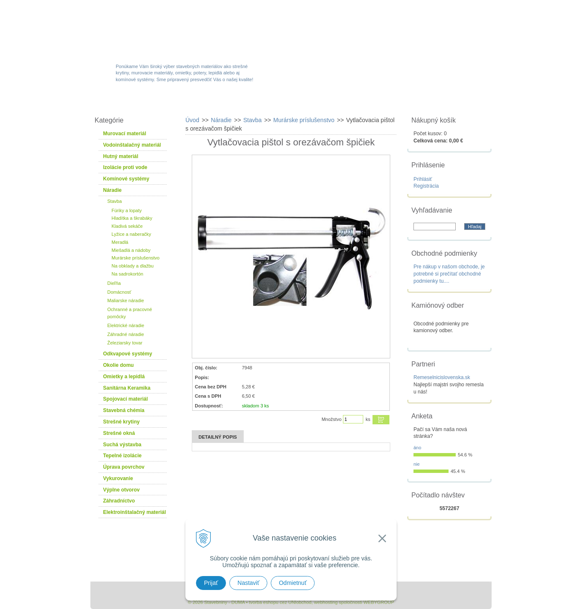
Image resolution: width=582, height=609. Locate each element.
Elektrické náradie (125, 325)
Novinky (288, 102)
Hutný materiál (120, 156)
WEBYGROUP (378, 602)
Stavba (114, 201)
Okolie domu (118, 365)
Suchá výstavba (122, 445)
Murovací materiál (124, 134)
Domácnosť (119, 292)
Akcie (239, 102)
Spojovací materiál (125, 399)
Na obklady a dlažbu (133, 265)
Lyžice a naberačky (131, 234)
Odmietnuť (293, 582)
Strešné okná (119, 433)
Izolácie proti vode (125, 167)
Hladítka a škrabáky (132, 218)
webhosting (326, 602)
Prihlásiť (422, 179)
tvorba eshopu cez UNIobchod (280, 602)
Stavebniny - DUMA (164, 30)
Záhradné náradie (125, 334)
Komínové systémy (126, 179)
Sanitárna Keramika (126, 388)
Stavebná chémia (123, 410)
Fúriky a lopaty (127, 210)
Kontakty (444, 102)
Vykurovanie (118, 478)
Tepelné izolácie (122, 456)
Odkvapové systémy (127, 354)
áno (417, 447)
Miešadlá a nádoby (131, 250)
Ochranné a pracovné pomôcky (129, 313)
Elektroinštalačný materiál (134, 512)
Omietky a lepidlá (124, 377)
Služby (339, 102)
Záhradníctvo (119, 501)
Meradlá (120, 242)
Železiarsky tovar (124, 342)
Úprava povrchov (123, 467)
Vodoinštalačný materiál (132, 145)
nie (416, 464)
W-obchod (128, 102)
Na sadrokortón (127, 273)
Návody (390, 102)
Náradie (112, 190)
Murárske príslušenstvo (136, 257)
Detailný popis (218, 437)
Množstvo (331, 419)
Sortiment (187, 102)
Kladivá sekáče (127, 226)
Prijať (211, 582)
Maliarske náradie (125, 300)
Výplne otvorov (121, 490)
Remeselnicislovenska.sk (441, 377)
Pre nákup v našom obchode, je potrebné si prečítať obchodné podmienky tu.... (449, 274)
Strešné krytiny (121, 422)
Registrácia (426, 186)
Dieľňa (114, 283)
